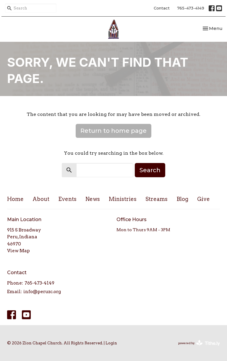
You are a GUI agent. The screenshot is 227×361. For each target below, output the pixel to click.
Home (15, 199)
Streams (156, 199)
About (41, 199)
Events (67, 199)
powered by (199, 343)
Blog (182, 199)
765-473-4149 (190, 8)
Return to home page (113, 130)
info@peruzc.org (42, 291)
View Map (18, 250)
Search (150, 170)
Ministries (123, 199)
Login (111, 343)
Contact (162, 8)
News (92, 199)
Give (203, 199)
